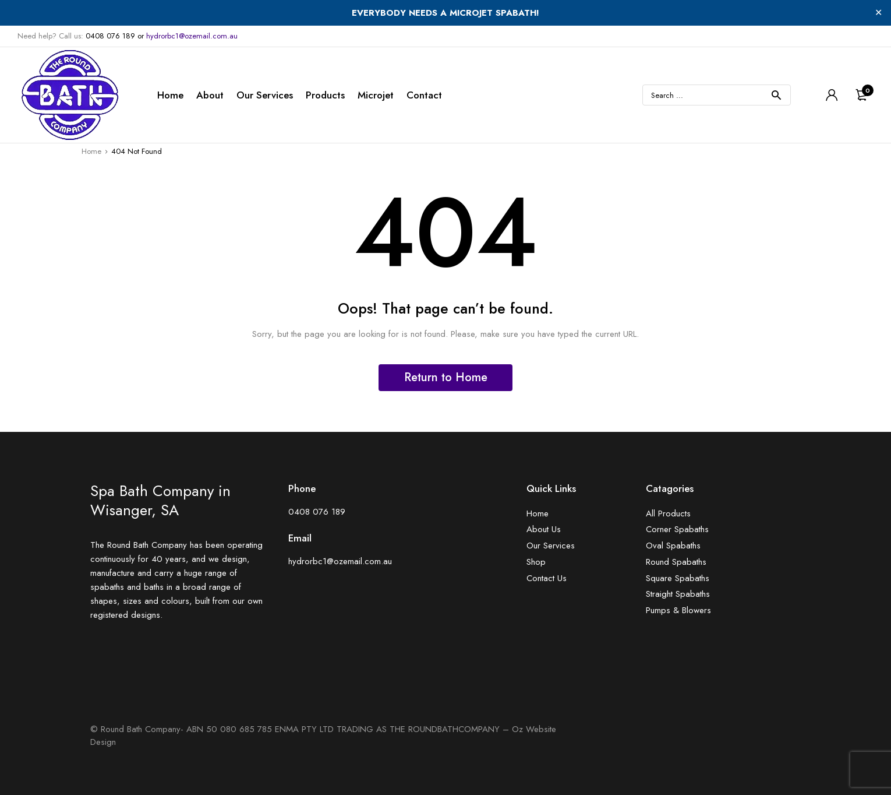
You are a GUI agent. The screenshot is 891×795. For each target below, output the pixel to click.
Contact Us (546, 578)
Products (325, 95)
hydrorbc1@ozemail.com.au (192, 35)
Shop (536, 562)
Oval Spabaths (673, 546)
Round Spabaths (676, 562)
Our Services (264, 95)
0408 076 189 (110, 35)
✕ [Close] (878, 12)
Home (170, 95)
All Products (668, 514)
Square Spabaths (677, 578)
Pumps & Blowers (678, 610)
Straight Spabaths (678, 594)
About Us (543, 529)
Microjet (376, 95)
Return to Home (445, 377)
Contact (424, 95)
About (210, 95)
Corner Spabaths (677, 529)
